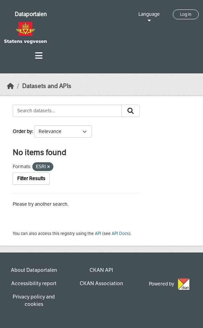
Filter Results (31, 179)
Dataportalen (31, 14)
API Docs (120, 233)
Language (149, 14)
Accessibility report (34, 283)
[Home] (10, 86)
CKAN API (101, 270)
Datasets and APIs (46, 86)
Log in (185, 14)
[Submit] (131, 111)
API (98, 233)
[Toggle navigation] (39, 55)
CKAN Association (101, 283)
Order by (22, 132)
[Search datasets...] (67, 111)
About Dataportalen (34, 270)
